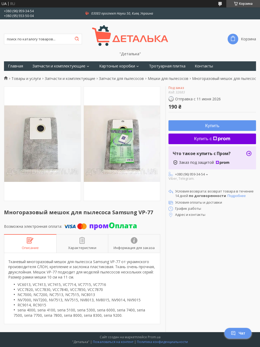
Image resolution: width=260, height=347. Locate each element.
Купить (212, 125)
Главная (15, 66)
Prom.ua (154, 337)
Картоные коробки (117, 66)
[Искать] (76, 39)
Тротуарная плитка (167, 66)
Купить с (212, 138)
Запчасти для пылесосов (121, 78)
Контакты (204, 66)
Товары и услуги (26, 78)
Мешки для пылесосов (168, 78)
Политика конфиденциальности (162, 342)
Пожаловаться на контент (113, 342)
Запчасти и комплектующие (58, 66)
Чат (238, 333)
